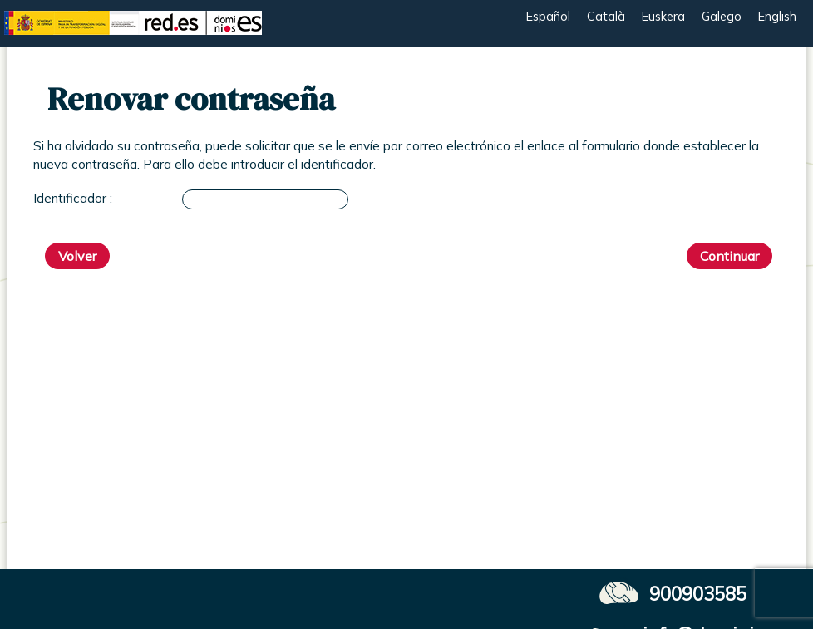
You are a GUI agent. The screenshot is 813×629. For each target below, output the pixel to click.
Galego (722, 16)
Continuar (729, 256)
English (777, 16)
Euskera (663, 16)
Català (606, 16)
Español (548, 16)
